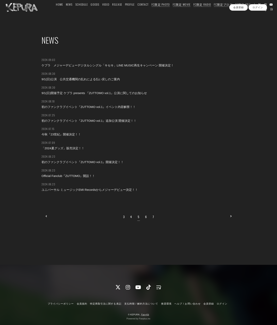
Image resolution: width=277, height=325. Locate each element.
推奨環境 (166, 303)
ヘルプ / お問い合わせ (187, 303)
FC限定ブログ (223, 11)
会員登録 (238, 23)
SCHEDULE (81, 11)
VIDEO (105, 11)
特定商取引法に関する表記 (105, 303)
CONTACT (143, 11)
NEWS (69, 11)
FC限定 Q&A (243, 11)
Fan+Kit (145, 314)
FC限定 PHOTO (160, 11)
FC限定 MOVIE (181, 11)
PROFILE (129, 11)
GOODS (95, 11)
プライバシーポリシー (61, 303)
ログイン (258, 23)
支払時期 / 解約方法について (141, 303)
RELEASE (117, 11)
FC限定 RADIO (202, 11)
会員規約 (82, 303)
